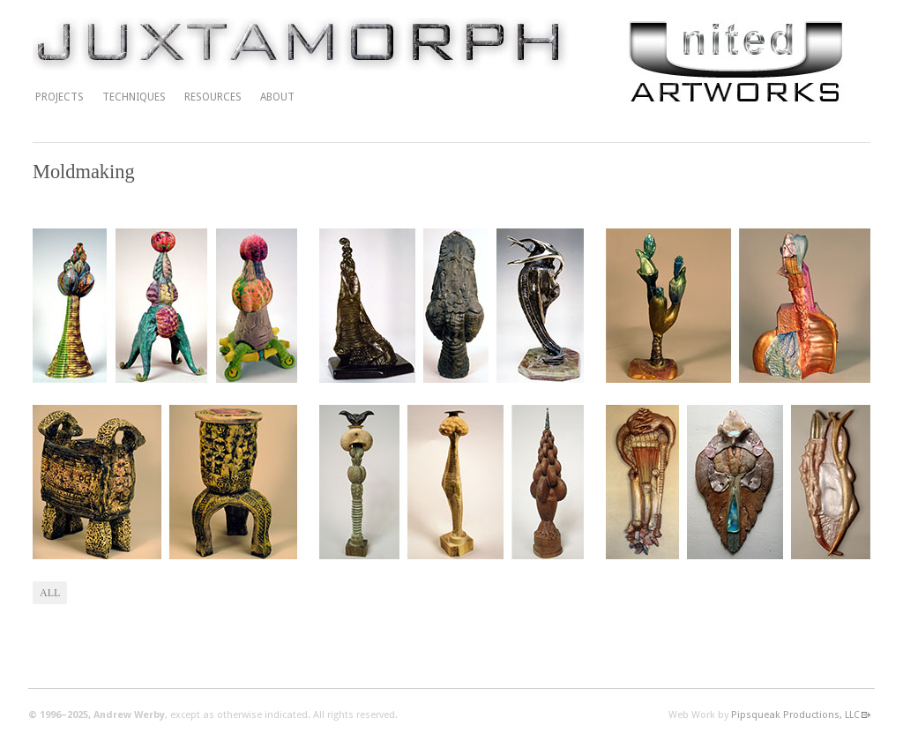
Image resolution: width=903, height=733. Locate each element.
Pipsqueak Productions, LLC (795, 715)
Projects (59, 97)
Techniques (134, 97)
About (277, 97)
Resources (213, 97)
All (50, 593)
